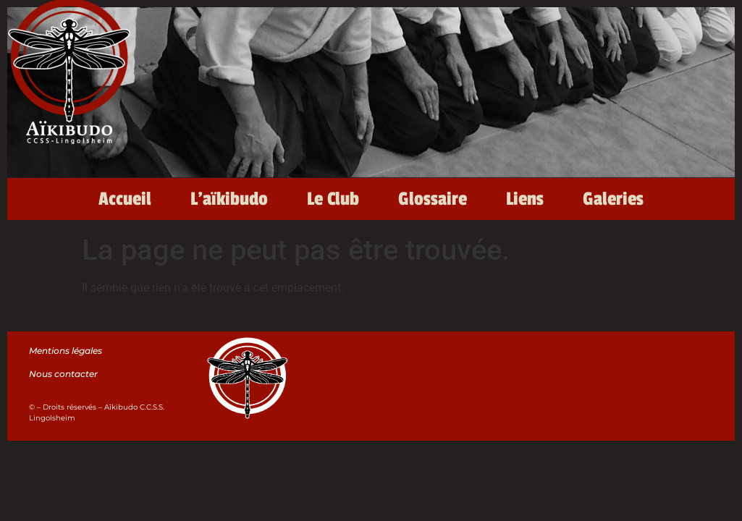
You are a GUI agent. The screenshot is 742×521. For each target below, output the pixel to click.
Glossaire (432, 199)
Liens (525, 199)
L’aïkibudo (229, 199)
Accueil (124, 199)
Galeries (613, 199)
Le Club (333, 199)
